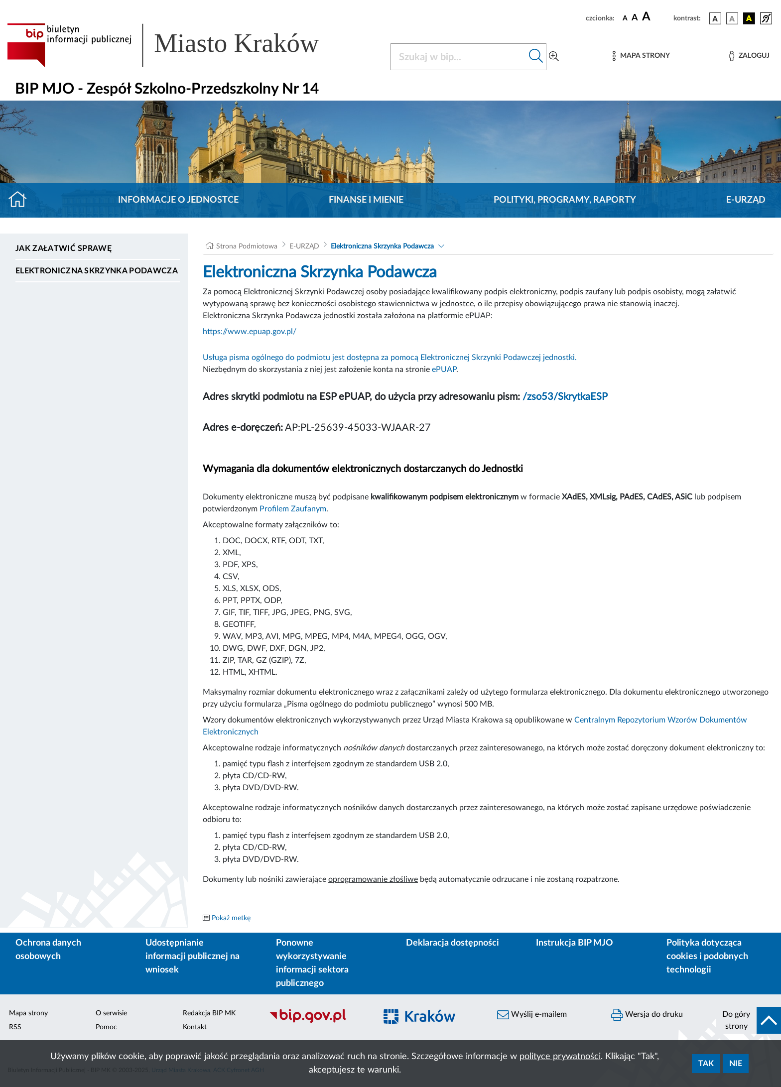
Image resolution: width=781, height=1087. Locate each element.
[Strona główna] (21, 200)
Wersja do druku (647, 1015)
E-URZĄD (746, 200)
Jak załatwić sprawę (63, 248)
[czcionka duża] (656, 17)
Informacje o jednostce (178, 200)
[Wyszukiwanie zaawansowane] (554, 57)
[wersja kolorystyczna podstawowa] (715, 18)
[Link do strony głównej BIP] (177, 45)
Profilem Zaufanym (293, 509)
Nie (735, 1064)
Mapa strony (28, 1013)
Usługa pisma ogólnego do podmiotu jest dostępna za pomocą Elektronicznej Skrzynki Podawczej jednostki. (390, 358)
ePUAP (444, 369)
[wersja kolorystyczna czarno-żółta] (749, 18)
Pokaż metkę (231, 918)
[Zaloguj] (749, 56)
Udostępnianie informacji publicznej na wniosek (192, 956)
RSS (15, 1027)
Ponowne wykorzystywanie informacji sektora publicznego (312, 963)
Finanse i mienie (366, 200)
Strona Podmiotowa (246, 246)
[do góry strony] (748, 1020)
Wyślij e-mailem (532, 1015)
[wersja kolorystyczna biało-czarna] (732, 18)
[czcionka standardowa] (625, 18)
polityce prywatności (560, 1056)
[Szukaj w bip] (536, 56)
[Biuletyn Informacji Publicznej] (317, 1022)
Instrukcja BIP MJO (574, 943)
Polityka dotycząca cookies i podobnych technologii (707, 956)
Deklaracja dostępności (452, 943)
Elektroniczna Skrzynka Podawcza (96, 271)
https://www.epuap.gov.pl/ (249, 332)
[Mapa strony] (641, 56)
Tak (706, 1064)
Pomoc (106, 1027)
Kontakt (195, 1027)
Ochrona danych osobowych (48, 950)
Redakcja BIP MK (209, 1013)
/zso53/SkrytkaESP (565, 397)
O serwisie (111, 1013)
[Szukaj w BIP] (458, 56)
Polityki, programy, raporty (565, 200)
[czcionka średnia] (635, 18)
